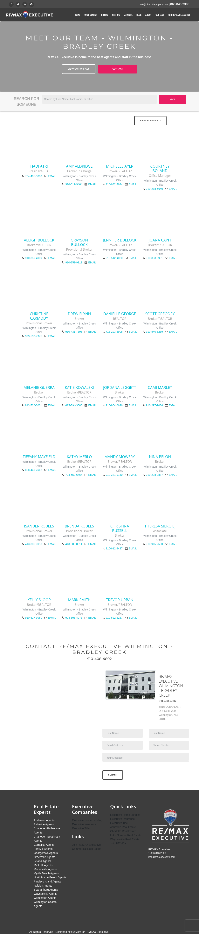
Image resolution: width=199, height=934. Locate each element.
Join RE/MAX (118, 843)
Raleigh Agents (43, 885)
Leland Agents (42, 861)
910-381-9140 (114, 474)
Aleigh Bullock (39, 240)
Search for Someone (26, 101)
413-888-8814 (73, 544)
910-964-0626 (114, 405)
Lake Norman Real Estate (125, 835)
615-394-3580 (73, 405)
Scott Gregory (160, 313)
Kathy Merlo (79, 456)
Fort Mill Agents (43, 848)
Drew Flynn (79, 313)
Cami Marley (160, 387)
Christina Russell (119, 528)
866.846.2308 (179, 4)
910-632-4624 (114, 184)
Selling (116, 14)
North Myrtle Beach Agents (50, 877)
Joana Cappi (160, 240)
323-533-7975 (33, 336)
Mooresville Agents (45, 869)
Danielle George (119, 313)
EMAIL (52, 176)
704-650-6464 (73, 474)
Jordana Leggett (119, 387)
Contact (159, 14)
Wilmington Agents (45, 897)
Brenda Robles (79, 526)
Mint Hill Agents (43, 865)
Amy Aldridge (79, 166)
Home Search (90, 14)
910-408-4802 (99, 659)
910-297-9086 (154, 405)
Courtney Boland (159, 168)
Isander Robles (39, 526)
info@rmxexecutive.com (161, 856)
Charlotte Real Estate (123, 831)
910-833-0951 (154, 258)
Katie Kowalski (79, 387)
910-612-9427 (114, 548)
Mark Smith (79, 599)
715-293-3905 (114, 331)
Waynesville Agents (45, 893)
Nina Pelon (160, 456)
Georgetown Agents (46, 852)
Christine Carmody (39, 316)
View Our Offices (79, 68)
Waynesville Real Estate (124, 839)
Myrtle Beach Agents (46, 873)
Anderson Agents (44, 820)
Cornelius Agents (44, 844)
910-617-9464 (73, 184)
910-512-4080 (114, 258)
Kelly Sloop (39, 599)
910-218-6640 (154, 188)
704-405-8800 (33, 176)
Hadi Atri (39, 166)
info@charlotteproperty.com (154, 4)
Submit (112, 774)
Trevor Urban (119, 599)
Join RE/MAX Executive (179, 14)
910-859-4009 (33, 258)
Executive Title (80, 828)
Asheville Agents (44, 824)
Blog (138, 14)
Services (128, 14)
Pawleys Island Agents (47, 881)
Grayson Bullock (79, 242)
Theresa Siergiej (159, 526)
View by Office (149, 120)
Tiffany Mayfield (39, 456)
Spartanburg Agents (46, 889)
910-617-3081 (33, 617)
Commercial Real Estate (86, 848)
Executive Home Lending (87, 820)
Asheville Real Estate (123, 827)
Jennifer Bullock (119, 240)
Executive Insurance (84, 824)
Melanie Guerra (39, 387)
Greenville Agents (44, 857)
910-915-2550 (154, 544)
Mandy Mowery (119, 456)
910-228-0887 (154, 474)
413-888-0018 (33, 544)
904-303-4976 (73, 617)
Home (77, 14)
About (148, 14)
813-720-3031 (33, 405)
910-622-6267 (114, 617)
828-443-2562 (33, 469)
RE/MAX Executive (97, 931)
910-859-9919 (73, 262)
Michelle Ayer (119, 166)
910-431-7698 (73, 331)
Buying (104, 14)
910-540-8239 (154, 331)
